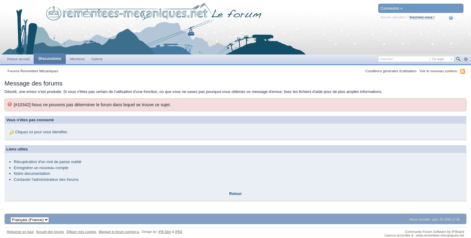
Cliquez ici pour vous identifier (41, 132)
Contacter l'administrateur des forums (46, 179)
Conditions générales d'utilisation (391, 71)
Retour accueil (18, 59)
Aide (454, 17)
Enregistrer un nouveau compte (41, 167)
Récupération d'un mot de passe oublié (47, 161)
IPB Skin (164, 231)
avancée (465, 59)
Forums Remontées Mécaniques (33, 71)
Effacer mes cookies (81, 231)
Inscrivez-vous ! (422, 17)
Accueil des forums (50, 231)
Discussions (49, 58)
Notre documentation (32, 173)
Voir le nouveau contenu (438, 71)
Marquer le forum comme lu (119, 231)
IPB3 (178, 231)
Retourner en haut (20, 231)
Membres (77, 59)
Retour (235, 193)
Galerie (97, 59)
